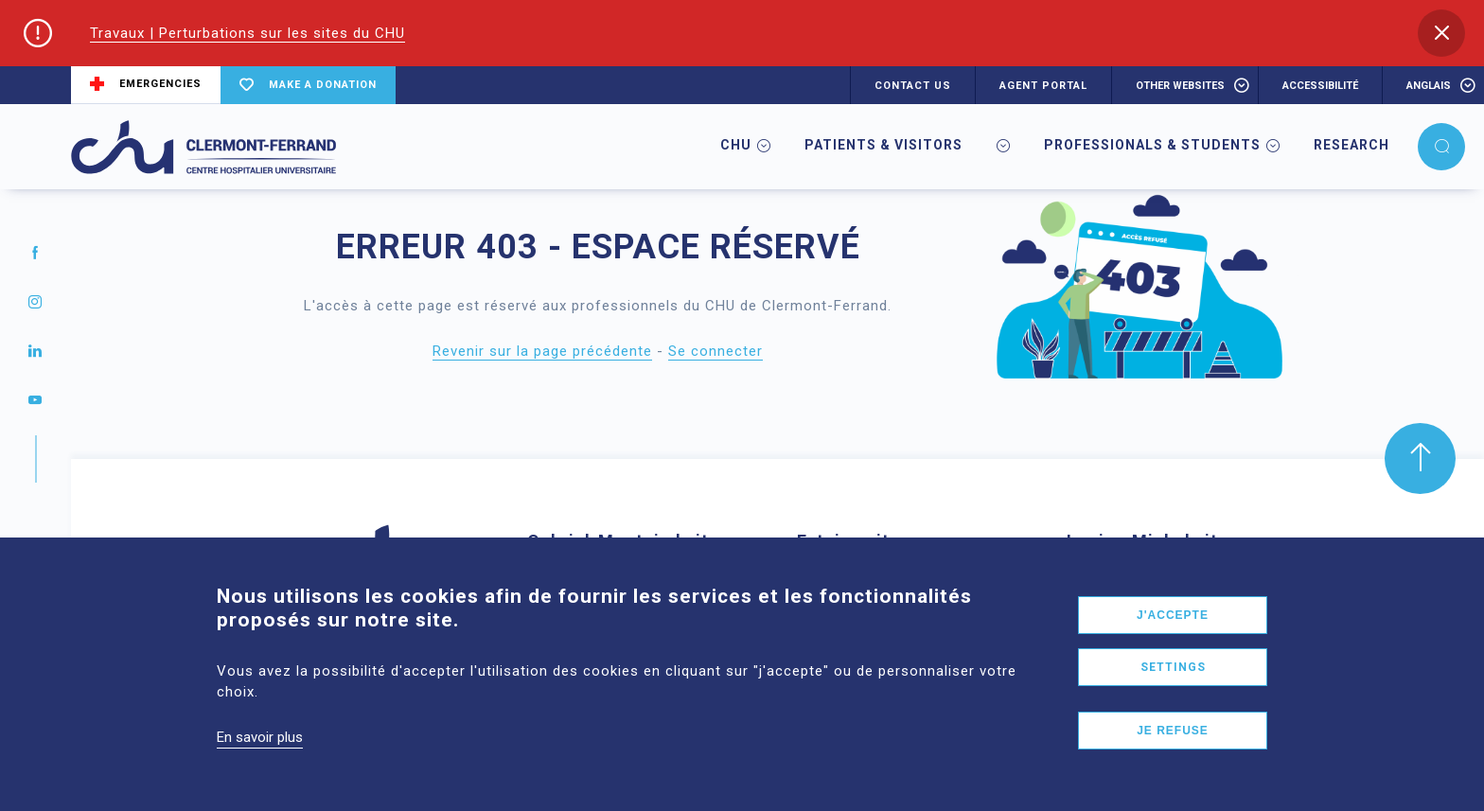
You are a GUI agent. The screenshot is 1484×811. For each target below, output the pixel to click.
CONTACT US (912, 85)
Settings (1173, 696)
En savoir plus (260, 766)
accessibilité (1320, 85)
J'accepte (1173, 644)
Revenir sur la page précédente (542, 351)
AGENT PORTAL (1043, 85)
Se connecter (715, 351)
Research (1351, 144)
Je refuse (1173, 760)
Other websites (1180, 85)
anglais (1428, 85)
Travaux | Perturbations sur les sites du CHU (247, 33)
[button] (1441, 33)
